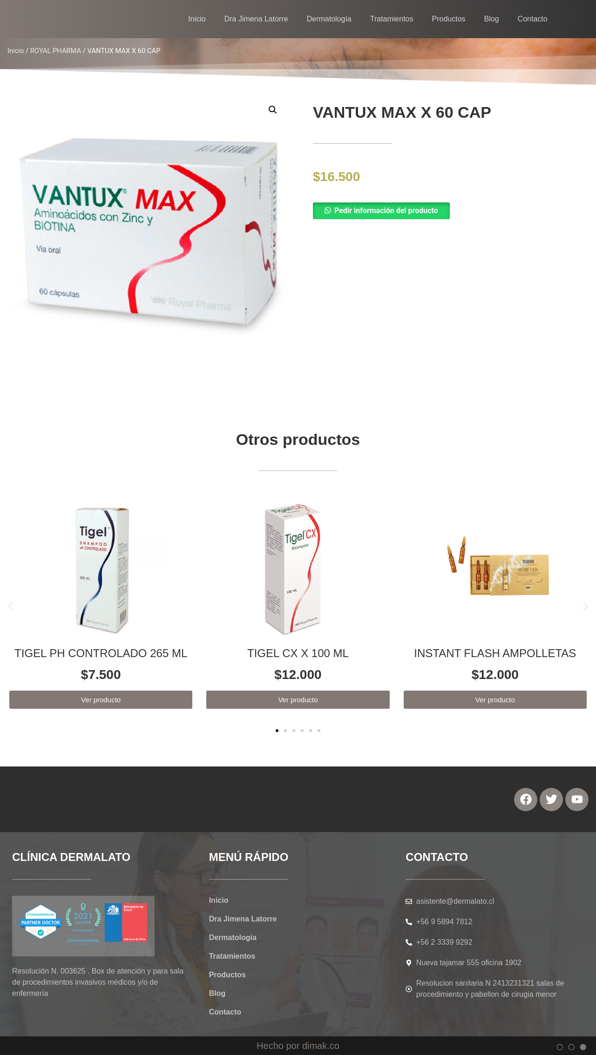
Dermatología (329, 19)
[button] (444, 210)
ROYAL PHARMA (55, 51)
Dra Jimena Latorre (256, 19)
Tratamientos (391, 19)
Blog (491, 19)
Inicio (196, 19)
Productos (449, 19)
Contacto (533, 19)
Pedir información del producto (386, 210)
